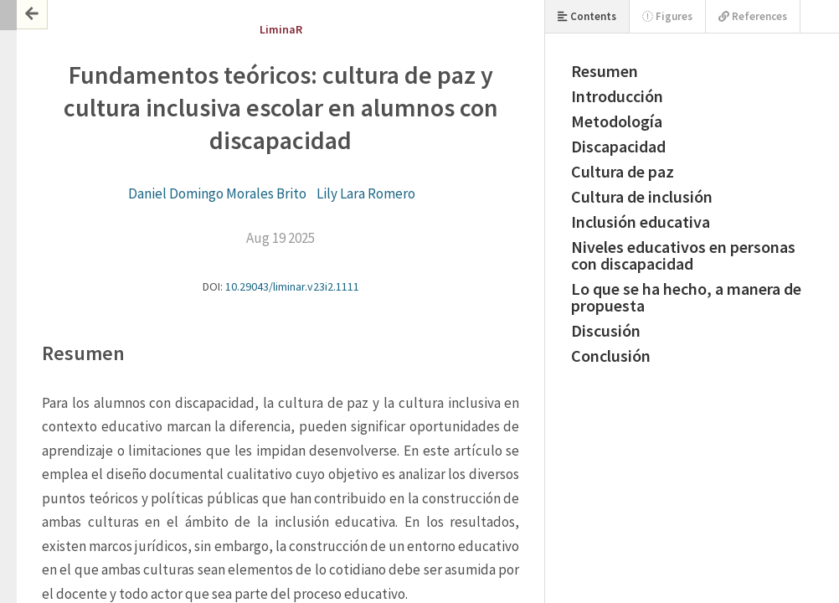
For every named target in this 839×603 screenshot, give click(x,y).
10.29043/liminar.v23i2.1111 (292, 286)
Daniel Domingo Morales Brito (217, 193)
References (752, 16)
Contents (586, 16)
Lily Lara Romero (366, 193)
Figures (667, 16)
